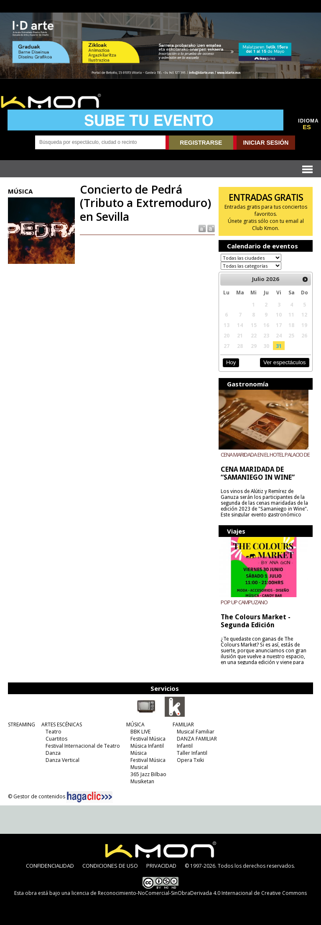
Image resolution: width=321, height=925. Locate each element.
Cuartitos (56, 738)
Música (138, 752)
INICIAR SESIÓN (265, 142)
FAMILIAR (183, 724)
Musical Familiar (195, 731)
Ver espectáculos (284, 362)
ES (307, 127)
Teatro (53, 731)
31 (279, 345)
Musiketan (142, 781)
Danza (53, 752)
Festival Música (148, 738)
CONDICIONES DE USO (110, 865)
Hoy (231, 362)
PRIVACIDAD (161, 865)
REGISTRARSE (201, 142)
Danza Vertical (62, 760)
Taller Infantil (192, 752)
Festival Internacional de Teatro (83, 745)
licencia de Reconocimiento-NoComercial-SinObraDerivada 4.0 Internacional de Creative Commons (189, 893)
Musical (139, 767)
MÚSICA (135, 724)
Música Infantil (147, 745)
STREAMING (21, 724)
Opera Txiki (190, 760)
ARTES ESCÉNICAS (61, 724)
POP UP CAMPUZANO (244, 602)
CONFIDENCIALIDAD (50, 865)
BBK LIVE (140, 731)
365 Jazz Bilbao (148, 774)
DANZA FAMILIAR (197, 738)
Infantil (185, 745)
